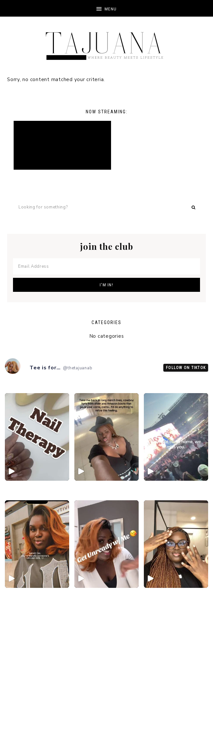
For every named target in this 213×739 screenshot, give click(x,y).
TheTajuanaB (106, 42)
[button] (106, 8)
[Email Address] (106, 266)
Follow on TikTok (186, 367)
